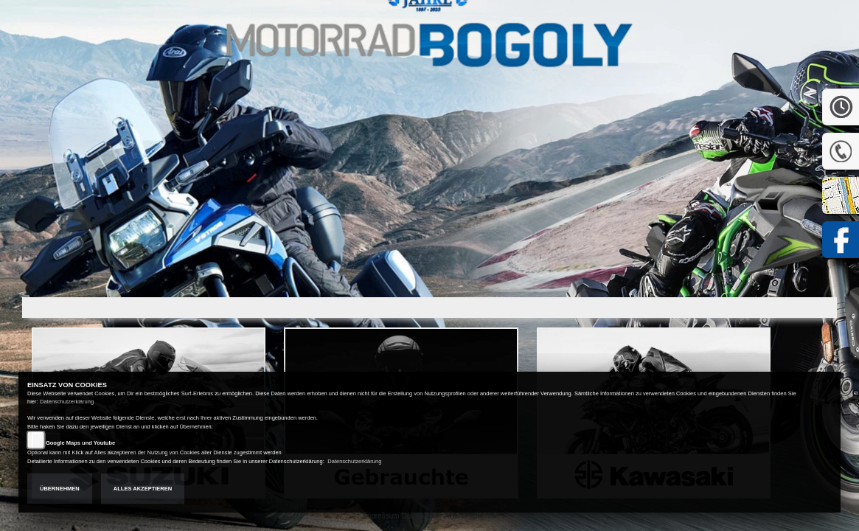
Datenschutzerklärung (67, 401)
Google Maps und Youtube (80, 443)
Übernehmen (60, 488)
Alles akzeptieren (143, 488)
